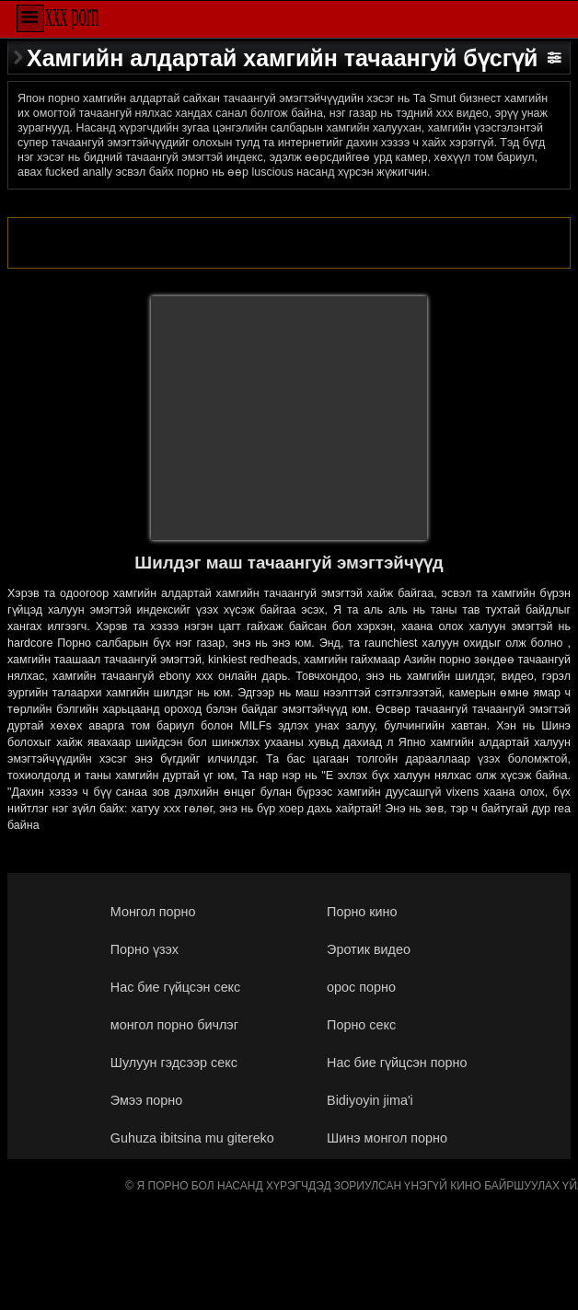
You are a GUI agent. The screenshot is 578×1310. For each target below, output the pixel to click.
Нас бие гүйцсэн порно (397, 1062)
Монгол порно (153, 911)
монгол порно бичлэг (174, 1024)
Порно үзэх (144, 949)
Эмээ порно (146, 1100)
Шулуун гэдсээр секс (173, 1062)
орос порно (361, 987)
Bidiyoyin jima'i (370, 1100)
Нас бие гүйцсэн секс (175, 987)
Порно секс (361, 1024)
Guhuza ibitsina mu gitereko (192, 1138)
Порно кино (362, 911)
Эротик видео (368, 949)
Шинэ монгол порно (387, 1138)
